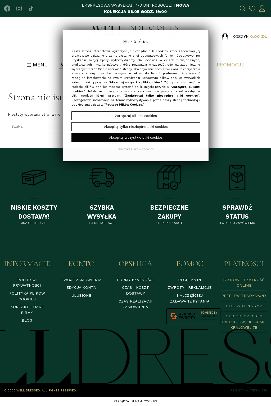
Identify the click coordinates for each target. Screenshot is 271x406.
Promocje (230, 65)
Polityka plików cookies (135, 149)
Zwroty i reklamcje (189, 287)
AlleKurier (209, 315)
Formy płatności (135, 280)
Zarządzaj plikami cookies (135, 401)
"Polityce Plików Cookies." (124, 104)
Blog (27, 320)
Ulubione (81, 295)
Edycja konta (81, 287)
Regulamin (189, 280)
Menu (37, 65)
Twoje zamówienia (81, 280)
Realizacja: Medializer (249, 390)
